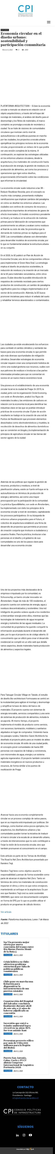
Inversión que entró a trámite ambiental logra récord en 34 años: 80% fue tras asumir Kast (17, 1025)
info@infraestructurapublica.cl (25, 1095)
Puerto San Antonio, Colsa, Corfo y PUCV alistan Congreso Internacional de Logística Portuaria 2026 (18, 1060)
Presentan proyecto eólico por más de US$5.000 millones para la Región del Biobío (18, 1042)
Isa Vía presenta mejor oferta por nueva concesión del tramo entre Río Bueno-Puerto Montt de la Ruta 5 (19, 945)
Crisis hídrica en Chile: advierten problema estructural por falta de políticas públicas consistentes (17, 964)
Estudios (5, 30)
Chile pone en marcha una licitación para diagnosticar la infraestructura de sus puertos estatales (18, 984)
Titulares (8, 953)
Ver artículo (6, 909)
